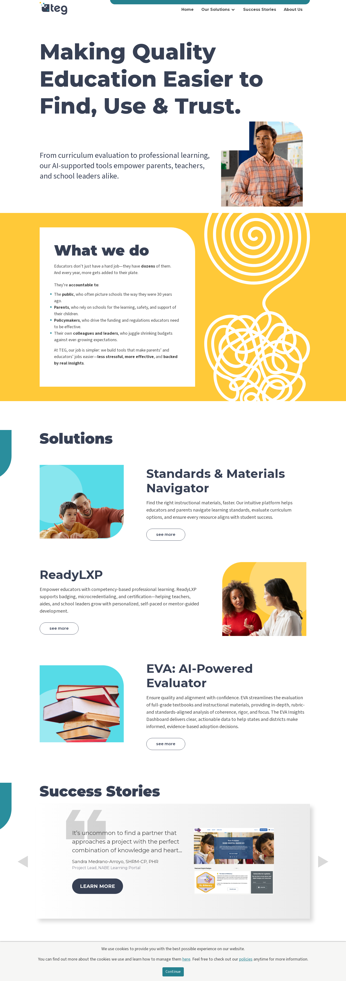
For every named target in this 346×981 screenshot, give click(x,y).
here (186, 959)
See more (165, 534)
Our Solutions (215, 9)
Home (187, 9)
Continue (173, 971)
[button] (23, 887)
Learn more (97, 886)
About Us (293, 9)
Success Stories (259, 9)
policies (246, 959)
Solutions (76, 438)
